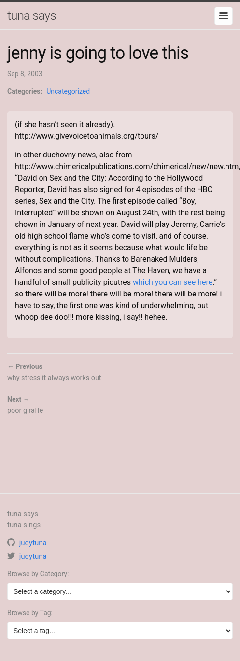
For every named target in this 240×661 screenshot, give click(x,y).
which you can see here (172, 282)
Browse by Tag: (30, 613)
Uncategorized (68, 91)
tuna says (31, 15)
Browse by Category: (38, 573)
